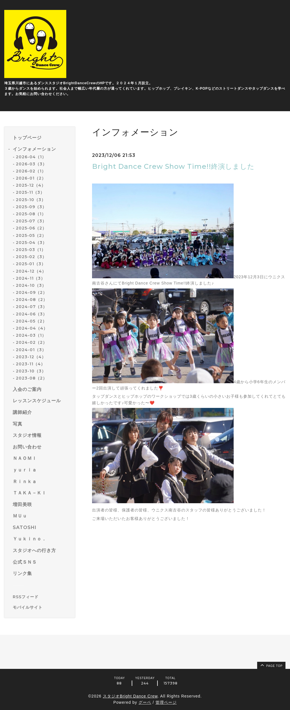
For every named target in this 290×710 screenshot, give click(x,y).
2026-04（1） (31, 156)
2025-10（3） (31, 199)
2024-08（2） (31, 299)
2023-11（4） (30, 363)
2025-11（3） (30, 192)
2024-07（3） (31, 306)
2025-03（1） (31, 249)
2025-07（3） (31, 221)
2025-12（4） (31, 185)
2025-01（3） (31, 263)
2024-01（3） (31, 349)
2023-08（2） (31, 378)
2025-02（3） (31, 256)
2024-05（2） (31, 321)
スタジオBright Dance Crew (130, 696)
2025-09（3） (31, 206)
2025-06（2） (31, 228)
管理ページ (166, 702)
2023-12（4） (31, 356)
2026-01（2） (31, 178)
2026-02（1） (31, 171)
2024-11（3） (30, 278)
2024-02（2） (31, 342)
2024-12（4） (31, 271)
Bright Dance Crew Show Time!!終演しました (173, 166)
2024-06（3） (31, 314)
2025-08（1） (31, 213)
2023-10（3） (31, 371)
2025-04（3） (31, 242)
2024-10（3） (31, 285)
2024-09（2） (31, 292)
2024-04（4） (32, 328)
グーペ (144, 702)
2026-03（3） (31, 164)
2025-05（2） (31, 235)
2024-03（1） (31, 335)
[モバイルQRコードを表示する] (42, 607)
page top (271, 665)
